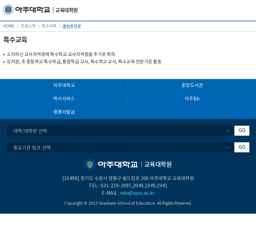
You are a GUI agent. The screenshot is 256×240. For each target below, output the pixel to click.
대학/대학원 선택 (30, 130)
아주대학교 (64, 85)
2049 (138, 186)
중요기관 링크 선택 (32, 147)
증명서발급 (64, 112)
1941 (162, 186)
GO (242, 130)
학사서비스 (64, 99)
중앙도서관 (192, 85)
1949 (150, 186)
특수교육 (49, 26)
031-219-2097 (116, 186)
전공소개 (28, 26)
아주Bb (192, 99)
